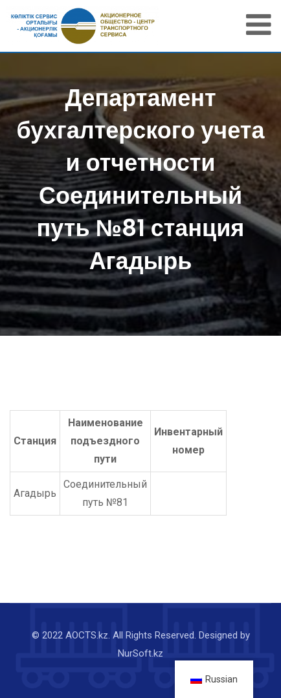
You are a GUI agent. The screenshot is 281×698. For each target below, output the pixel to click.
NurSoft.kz (140, 653)
